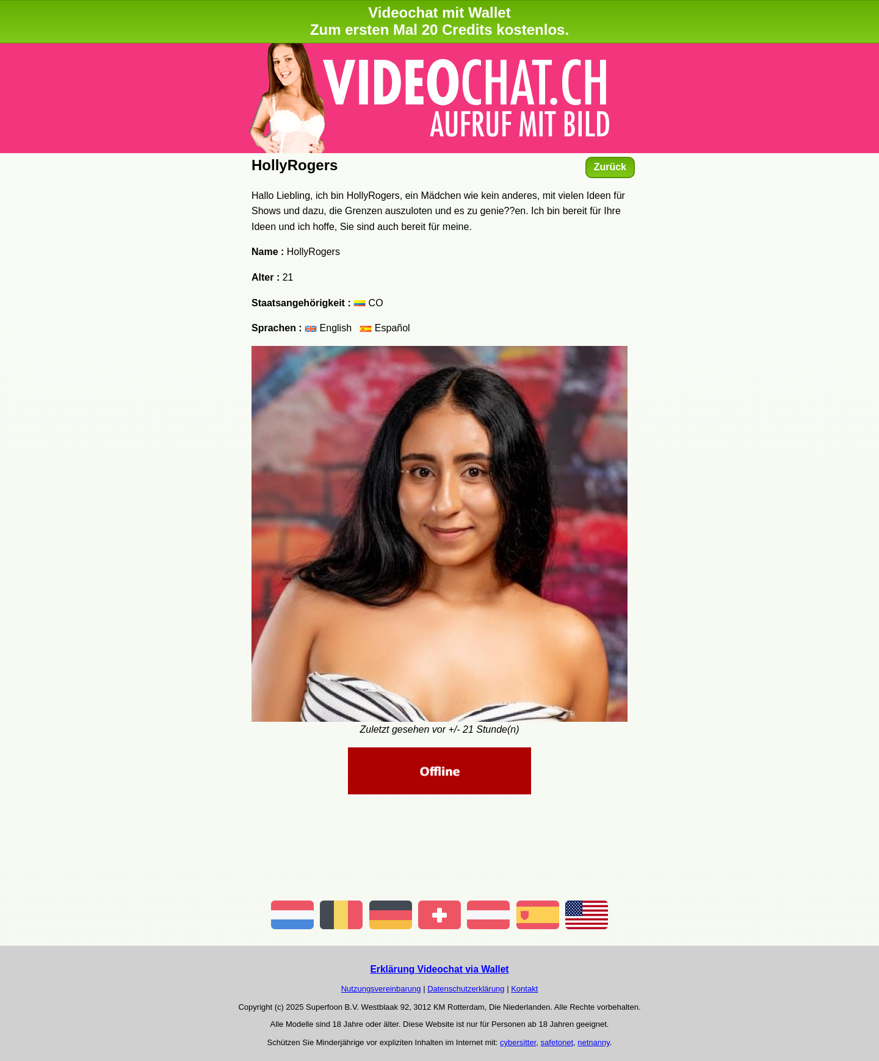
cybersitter (518, 1042)
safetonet (557, 1042)
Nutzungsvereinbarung (381, 988)
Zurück (610, 167)
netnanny (593, 1042)
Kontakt (524, 988)
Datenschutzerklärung (465, 988)
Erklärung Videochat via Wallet (439, 969)
